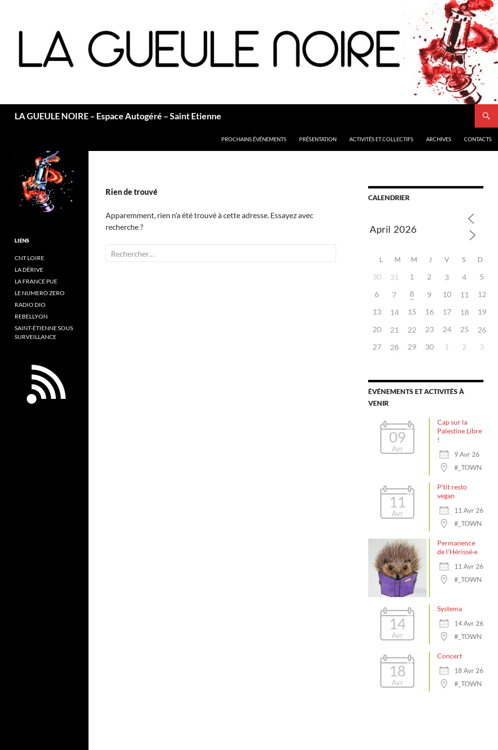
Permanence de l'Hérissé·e (457, 547)
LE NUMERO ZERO (40, 293)
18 (464, 312)
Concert (449, 656)
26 (482, 329)
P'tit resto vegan (452, 491)
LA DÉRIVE (29, 269)
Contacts (478, 139)
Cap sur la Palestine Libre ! (459, 431)
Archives (438, 139)
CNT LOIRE (29, 258)
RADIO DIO (30, 304)
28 (394, 347)
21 (394, 329)
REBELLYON (31, 316)
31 (394, 276)
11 (464, 294)
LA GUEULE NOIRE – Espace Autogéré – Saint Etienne (118, 116)
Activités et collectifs (381, 139)
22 (412, 329)
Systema (449, 608)
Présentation (318, 139)
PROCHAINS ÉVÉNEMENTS (253, 139)
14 (394, 312)
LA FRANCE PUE (36, 281)
